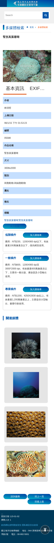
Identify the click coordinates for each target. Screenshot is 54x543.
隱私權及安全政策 (30, 525)
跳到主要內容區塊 (1, 1)
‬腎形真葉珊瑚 (26, 220)
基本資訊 (15, 88)
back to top (45, 529)
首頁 (32, 27)
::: (4, 24)
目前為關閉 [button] (3, 3)
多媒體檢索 (43, 27)
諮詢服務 (15, 496)
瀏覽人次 (5, 520)
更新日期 (5, 516)
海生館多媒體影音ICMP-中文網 (25, 3)
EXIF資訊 (39, 88)
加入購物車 (36, 235)
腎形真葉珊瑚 (11, 220)
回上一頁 (39, 496)
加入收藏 (14, 226)
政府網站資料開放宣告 (11, 525)
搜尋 (46, 15)
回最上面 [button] (39, 501)
